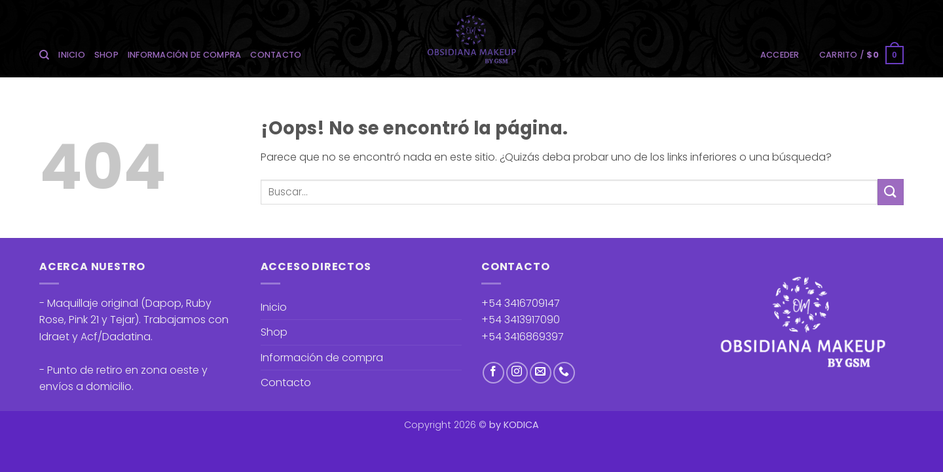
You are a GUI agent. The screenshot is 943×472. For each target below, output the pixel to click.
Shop (106, 54)
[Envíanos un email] (540, 373)
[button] (780, 55)
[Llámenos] (564, 373)
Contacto (275, 54)
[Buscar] (44, 55)
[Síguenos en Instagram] (517, 373)
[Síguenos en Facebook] (493, 373)
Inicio (71, 54)
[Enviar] (891, 192)
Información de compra (184, 54)
